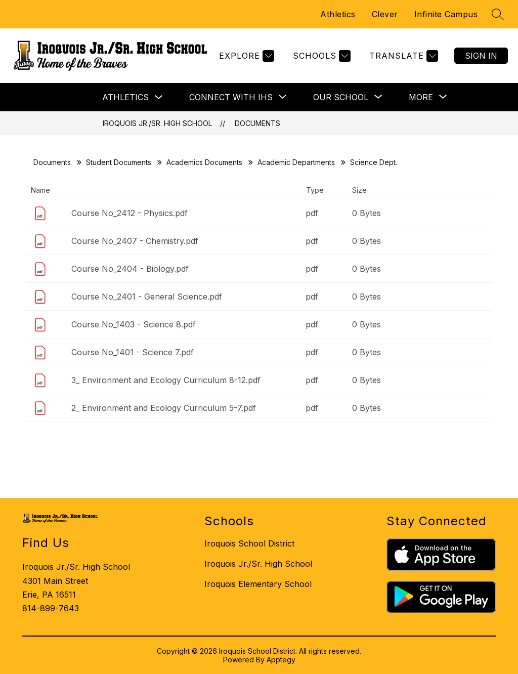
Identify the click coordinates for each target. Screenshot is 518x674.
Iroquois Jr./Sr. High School (157, 123)
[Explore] (245, 56)
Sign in (481, 56)
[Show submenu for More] (421, 97)
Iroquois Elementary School (258, 584)
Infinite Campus (446, 14)
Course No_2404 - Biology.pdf (130, 269)
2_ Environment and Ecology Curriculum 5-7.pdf (163, 408)
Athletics (338, 14)
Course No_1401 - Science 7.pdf (132, 352)
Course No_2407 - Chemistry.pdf (134, 241)
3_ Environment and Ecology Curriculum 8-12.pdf (166, 380)
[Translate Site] (402, 56)
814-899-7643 (50, 608)
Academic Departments (296, 162)
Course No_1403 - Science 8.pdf (133, 324)
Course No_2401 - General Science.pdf (146, 296)
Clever (385, 14)
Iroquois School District (249, 543)
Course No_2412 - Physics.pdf (129, 213)
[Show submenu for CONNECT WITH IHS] (231, 97)
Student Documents (118, 162)
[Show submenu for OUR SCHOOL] (340, 97)
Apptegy (281, 659)
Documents (257, 123)
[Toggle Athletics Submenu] (159, 97)
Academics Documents (204, 162)
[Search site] (498, 14)
